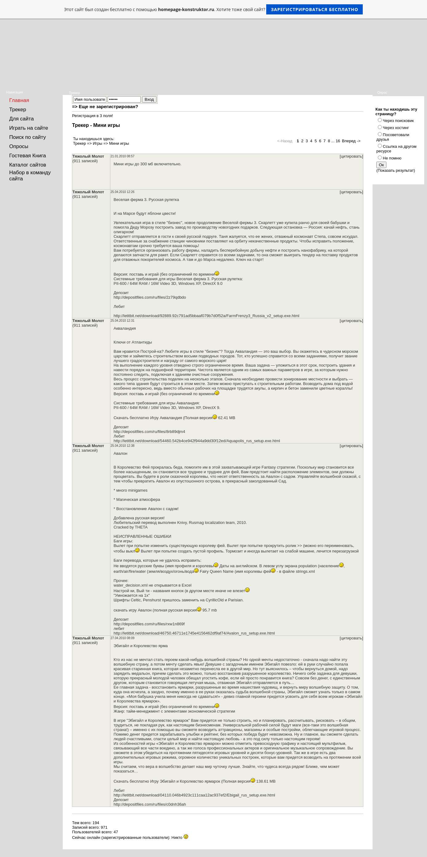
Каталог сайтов (27, 165)
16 (338, 141)
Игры (97, 143)
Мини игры (119, 143)
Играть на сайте (28, 128)
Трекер (17, 109)
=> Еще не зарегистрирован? (105, 106)
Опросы (18, 146)
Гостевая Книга (27, 156)
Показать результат (396, 170)
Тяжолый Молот (88, 156)
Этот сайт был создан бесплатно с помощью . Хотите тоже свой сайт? (213, 9)
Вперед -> (351, 141)
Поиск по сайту (27, 137)
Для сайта (21, 119)
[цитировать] (351, 156)
